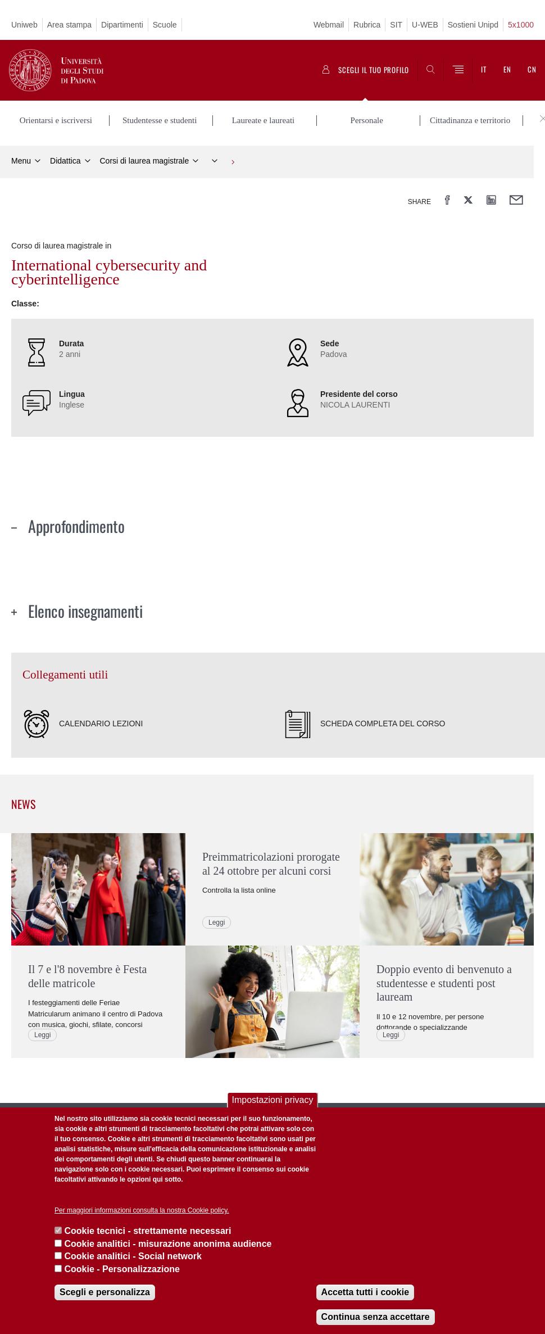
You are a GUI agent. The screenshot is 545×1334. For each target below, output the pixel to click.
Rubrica (366, 24)
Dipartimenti (122, 24)
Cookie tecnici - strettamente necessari (147, 1231)
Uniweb (24, 24)
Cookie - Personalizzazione (121, 1269)
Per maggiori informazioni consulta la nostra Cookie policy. (141, 1210)
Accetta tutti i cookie (365, 1292)
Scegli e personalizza (105, 1292)
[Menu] (458, 70)
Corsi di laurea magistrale (144, 160)
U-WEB (425, 24)
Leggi (42, 1034)
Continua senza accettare (375, 1317)
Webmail (329, 24)
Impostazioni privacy (273, 1100)
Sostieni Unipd (473, 24)
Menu (21, 160)
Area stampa (69, 24)
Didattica (65, 160)
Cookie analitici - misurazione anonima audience (167, 1244)
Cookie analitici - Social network (133, 1256)
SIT (396, 24)
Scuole (165, 24)
